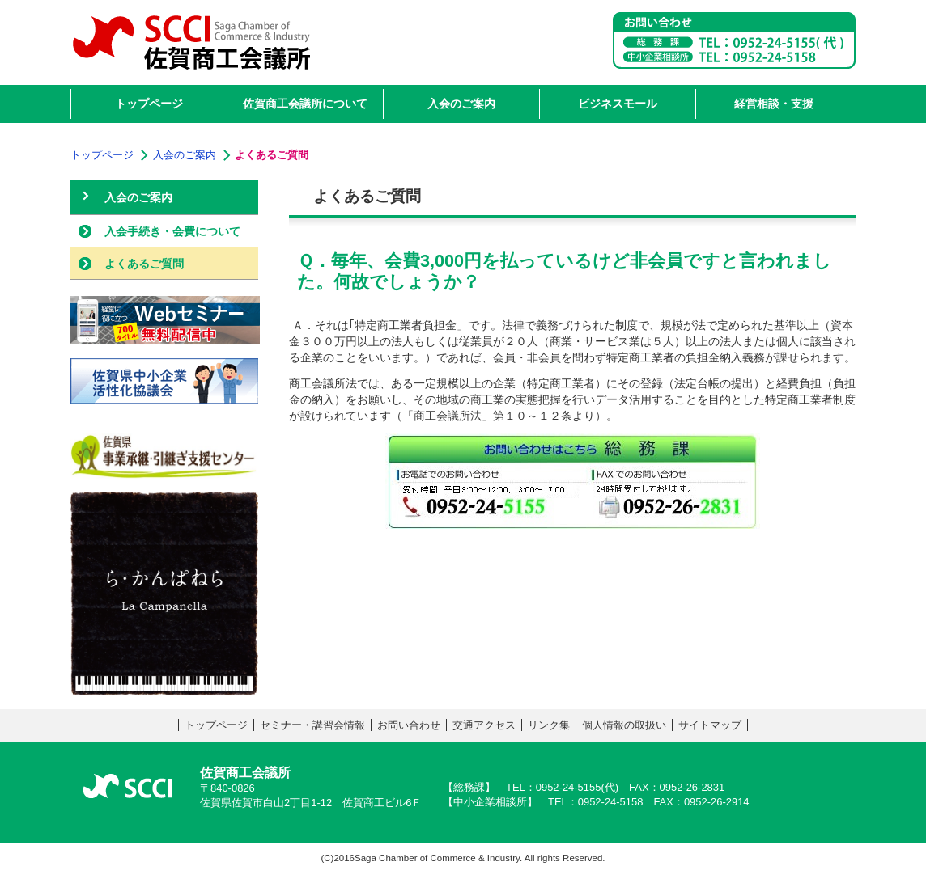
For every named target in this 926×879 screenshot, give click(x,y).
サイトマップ (709, 725)
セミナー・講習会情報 (312, 725)
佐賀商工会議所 (191, 44)
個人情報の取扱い (624, 725)
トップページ (216, 725)
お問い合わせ (408, 725)
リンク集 (549, 725)
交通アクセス (484, 725)
